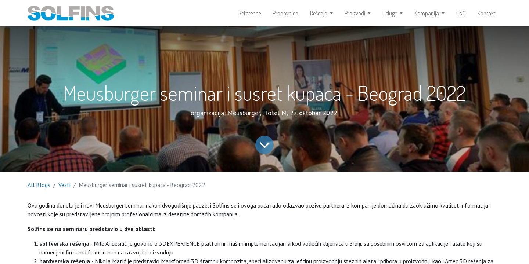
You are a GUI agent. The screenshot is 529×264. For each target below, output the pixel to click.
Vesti (64, 184)
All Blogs (39, 184)
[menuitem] (250, 13)
